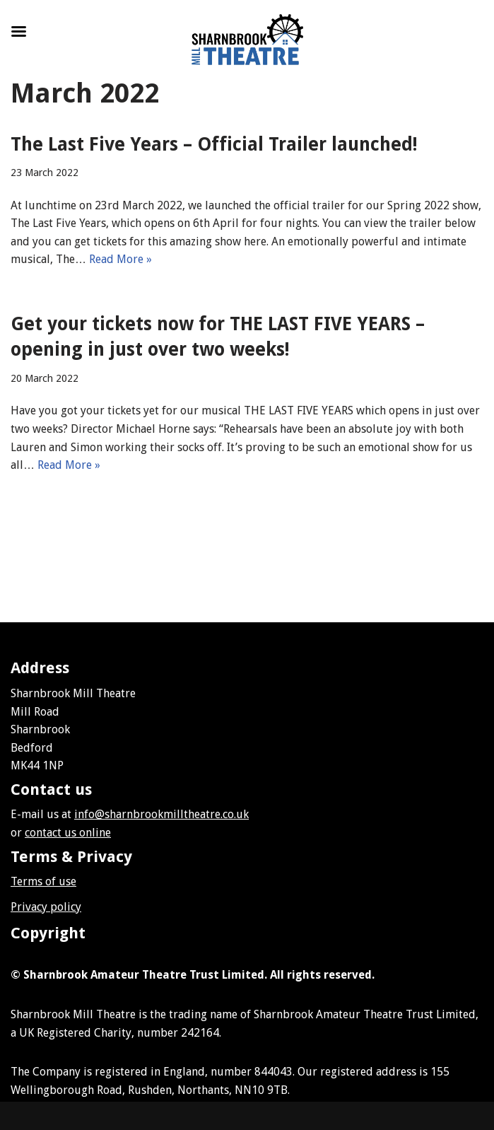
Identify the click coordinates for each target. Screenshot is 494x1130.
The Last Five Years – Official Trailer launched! (214, 144)
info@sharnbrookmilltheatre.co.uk (161, 814)
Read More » (120, 259)
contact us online (68, 832)
